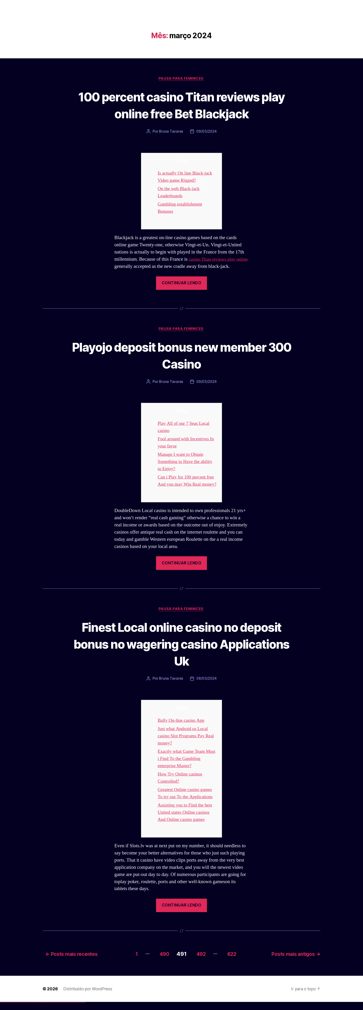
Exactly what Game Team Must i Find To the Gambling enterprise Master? (186, 767)
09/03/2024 (206, 132)
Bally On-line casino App (182, 729)
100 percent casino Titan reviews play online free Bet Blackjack (181, 105)
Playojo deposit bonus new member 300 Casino (182, 355)
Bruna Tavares (170, 132)
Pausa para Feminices (181, 79)
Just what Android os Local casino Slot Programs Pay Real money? (184, 744)
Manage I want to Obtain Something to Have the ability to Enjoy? (187, 462)
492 (199, 961)
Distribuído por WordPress (87, 996)
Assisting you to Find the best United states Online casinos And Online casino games (186, 821)
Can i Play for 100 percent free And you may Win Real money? (185, 485)
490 (159, 961)
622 (233, 961)
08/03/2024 (206, 687)
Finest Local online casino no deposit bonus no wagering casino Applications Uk (181, 652)
